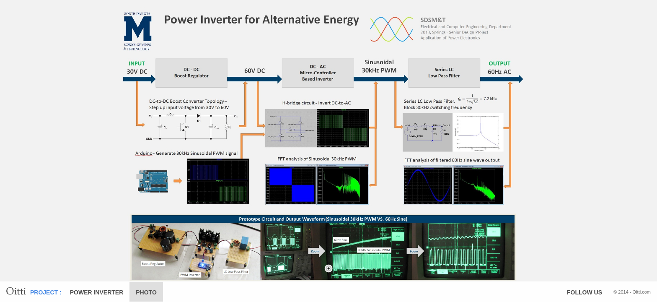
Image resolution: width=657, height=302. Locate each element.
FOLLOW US (584, 292)
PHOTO (146, 292)
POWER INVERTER (97, 292)
